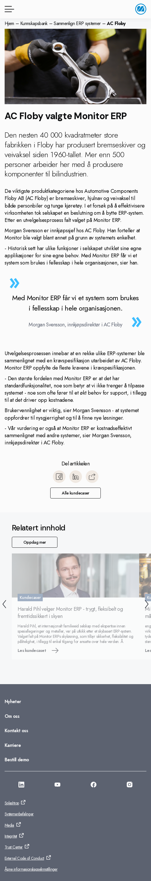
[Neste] (146, 605)
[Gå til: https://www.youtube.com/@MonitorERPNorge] (57, 785)
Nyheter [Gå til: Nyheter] (13, 701)
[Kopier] (92, 476)
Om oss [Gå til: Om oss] (12, 716)
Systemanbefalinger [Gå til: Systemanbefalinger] (19, 814)
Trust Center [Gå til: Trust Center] (14, 847)
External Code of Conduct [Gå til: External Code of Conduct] (24, 858)
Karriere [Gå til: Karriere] (13, 745)
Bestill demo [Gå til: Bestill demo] (17, 759)
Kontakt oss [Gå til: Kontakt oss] (16, 730)
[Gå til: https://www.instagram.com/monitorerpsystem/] (130, 785)
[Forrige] (4, 605)
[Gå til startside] (140, 9)
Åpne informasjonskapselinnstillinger (31, 869)
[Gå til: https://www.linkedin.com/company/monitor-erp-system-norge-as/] (21, 785)
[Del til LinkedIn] (75, 476)
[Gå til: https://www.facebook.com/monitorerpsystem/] (93, 785)
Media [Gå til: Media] (9, 825)
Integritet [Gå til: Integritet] (11, 836)
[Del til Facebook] (59, 476)
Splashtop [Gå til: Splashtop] (12, 803)
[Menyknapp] (8, 9)
